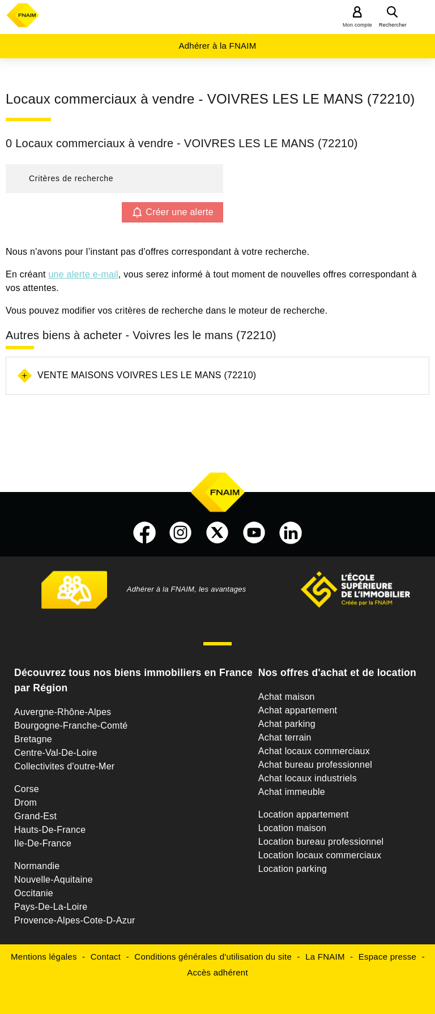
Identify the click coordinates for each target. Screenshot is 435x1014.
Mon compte (357, 25)
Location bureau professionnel (321, 841)
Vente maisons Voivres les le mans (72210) (146, 375)
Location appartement (303, 814)
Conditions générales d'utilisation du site (213, 956)
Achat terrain (285, 737)
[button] (114, 178)
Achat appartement (297, 710)
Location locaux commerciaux (320, 855)
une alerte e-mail (83, 274)
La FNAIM (325, 956)
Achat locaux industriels (307, 778)
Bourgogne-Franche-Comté (71, 725)
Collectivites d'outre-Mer (64, 766)
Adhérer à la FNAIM (217, 45)
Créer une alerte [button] (180, 212)
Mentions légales (44, 956)
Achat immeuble (291, 792)
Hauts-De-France (50, 830)
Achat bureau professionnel (315, 764)
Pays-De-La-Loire (50, 907)
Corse (26, 789)
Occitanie (33, 893)
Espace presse (387, 956)
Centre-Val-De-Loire (55, 753)
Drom (25, 802)
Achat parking (286, 724)
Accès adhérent (217, 972)
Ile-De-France (42, 843)
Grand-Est (35, 816)
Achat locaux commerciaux (314, 751)
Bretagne (33, 739)
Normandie (37, 866)
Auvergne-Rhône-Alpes (62, 712)
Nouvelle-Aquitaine (53, 879)
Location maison (292, 828)
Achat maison (286, 696)
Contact (106, 956)
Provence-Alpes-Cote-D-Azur (74, 920)
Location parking (292, 869)
